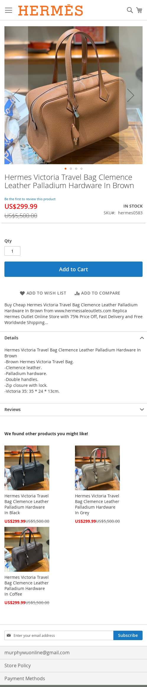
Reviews (12, 409)
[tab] (73, 337)
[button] (16, 95)
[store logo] (50, 10)
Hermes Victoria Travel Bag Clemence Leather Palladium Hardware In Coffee (26, 585)
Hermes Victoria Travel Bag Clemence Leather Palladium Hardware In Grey (97, 504)
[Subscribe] (128, 635)
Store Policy (17, 665)
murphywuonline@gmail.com (37, 652)
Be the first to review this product (29, 199)
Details (11, 338)
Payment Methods (24, 678)
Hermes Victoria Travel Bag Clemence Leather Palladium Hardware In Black (26, 504)
